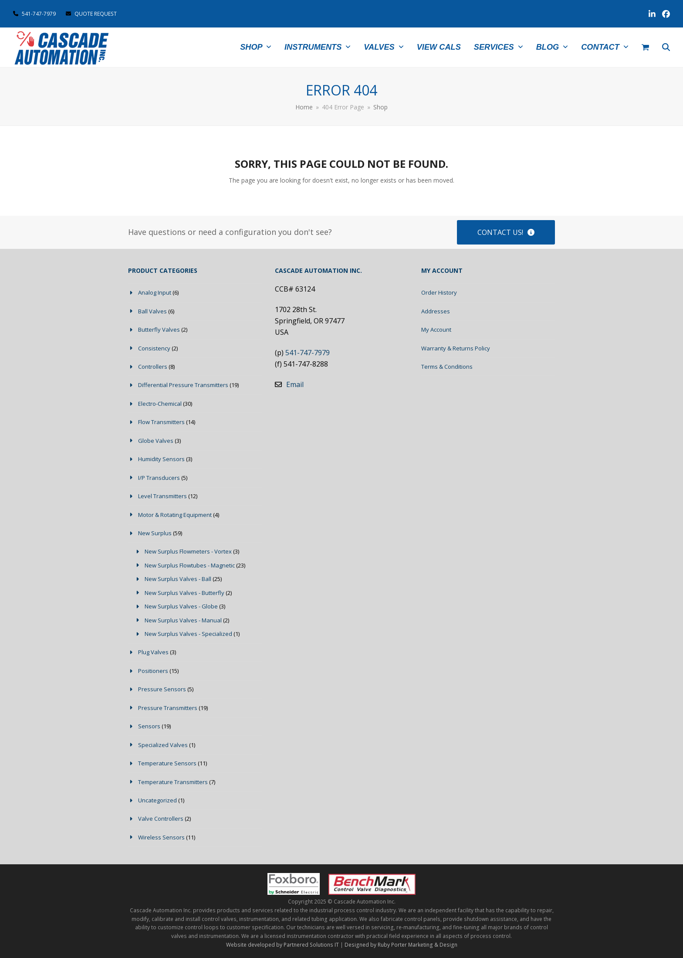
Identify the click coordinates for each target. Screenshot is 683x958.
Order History (439, 292)
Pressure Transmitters (167, 708)
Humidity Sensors (161, 459)
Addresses (435, 311)
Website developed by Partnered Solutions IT (282, 944)
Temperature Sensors (167, 763)
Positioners (153, 671)
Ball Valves (152, 311)
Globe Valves (155, 441)
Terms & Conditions (447, 366)
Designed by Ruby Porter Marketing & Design (401, 944)
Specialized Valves (163, 745)
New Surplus (155, 533)
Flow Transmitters (161, 422)
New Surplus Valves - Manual (183, 620)
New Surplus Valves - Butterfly (184, 593)
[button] (645, 47)
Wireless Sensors (161, 837)
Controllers (152, 366)
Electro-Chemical (160, 404)
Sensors (149, 726)
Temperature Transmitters (173, 782)
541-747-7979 (39, 13)
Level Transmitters (162, 496)
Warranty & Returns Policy (455, 348)
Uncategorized (157, 800)
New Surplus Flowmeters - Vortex (188, 551)
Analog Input (154, 292)
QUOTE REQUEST (91, 13)
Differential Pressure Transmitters (183, 385)
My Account (436, 329)
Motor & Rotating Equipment (175, 515)
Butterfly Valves (159, 329)
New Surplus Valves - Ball (178, 579)
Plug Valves (153, 652)
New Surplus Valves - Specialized (188, 634)
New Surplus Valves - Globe (181, 606)
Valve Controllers (160, 818)
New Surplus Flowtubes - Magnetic (190, 565)
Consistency (154, 348)
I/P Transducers (159, 478)
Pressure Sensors (162, 689)
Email (295, 384)
